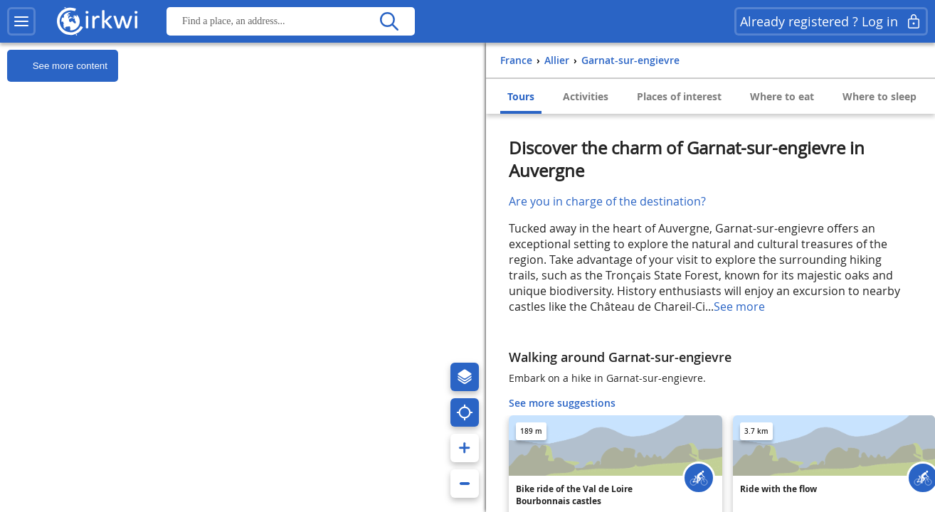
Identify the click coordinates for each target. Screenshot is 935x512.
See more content (57, 66)
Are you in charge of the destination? (607, 201)
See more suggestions (562, 403)
